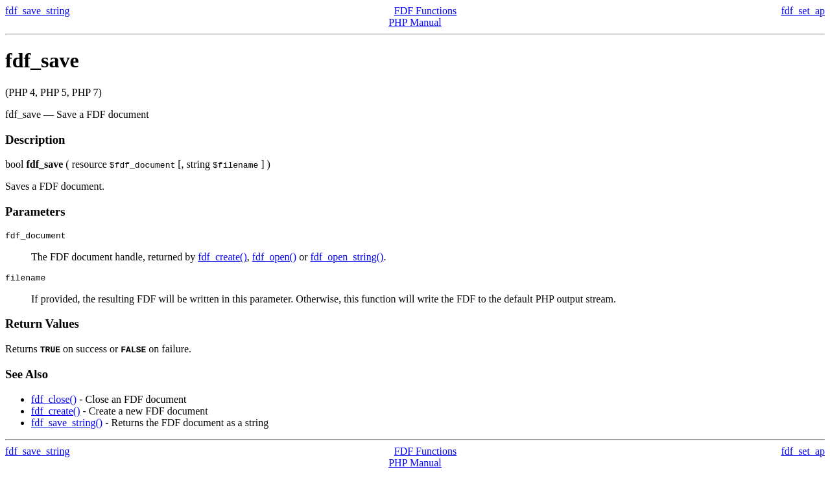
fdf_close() (54, 403)
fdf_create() (222, 258)
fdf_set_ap (803, 10)
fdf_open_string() (347, 258)
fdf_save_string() (66, 426)
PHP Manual (415, 22)
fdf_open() (274, 258)
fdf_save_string (37, 10)
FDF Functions (425, 10)
